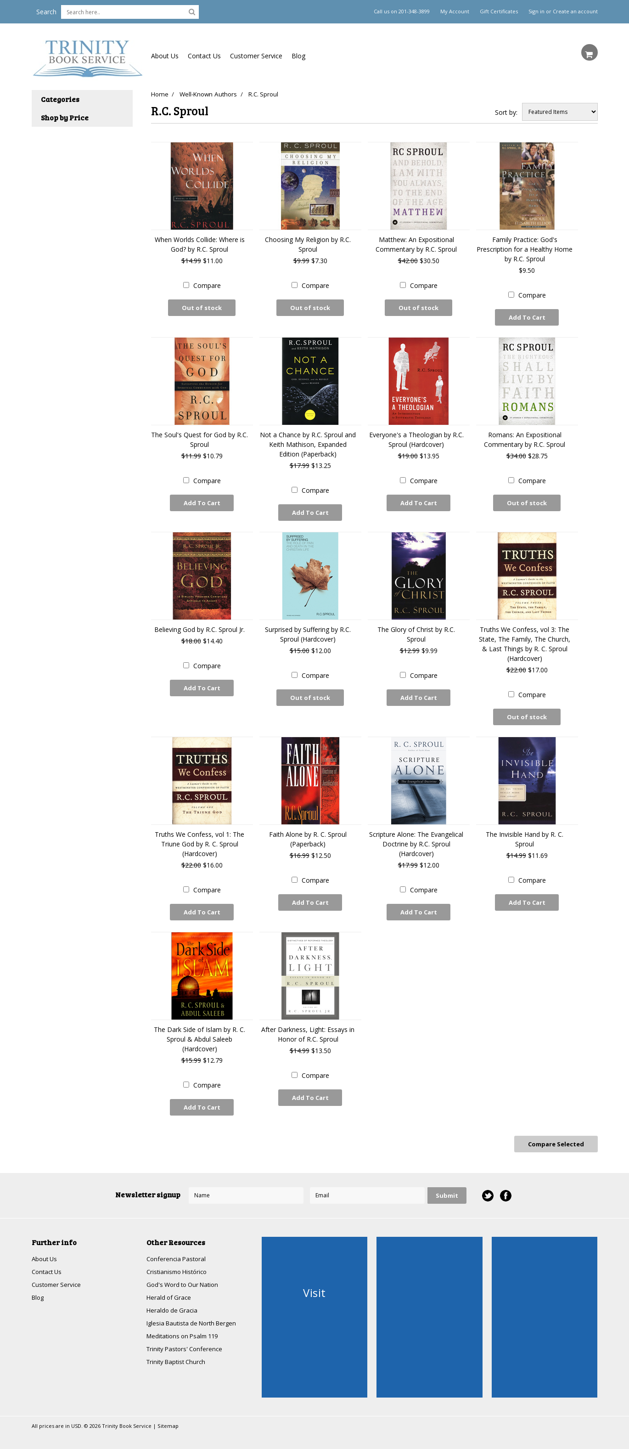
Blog (298, 55)
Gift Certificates (499, 11)
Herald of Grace (169, 1286)
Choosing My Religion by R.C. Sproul (308, 244)
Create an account (575, 11)
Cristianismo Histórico (179, 1259)
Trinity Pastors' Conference (186, 1339)
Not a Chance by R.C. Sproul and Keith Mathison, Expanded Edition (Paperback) (308, 442)
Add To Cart (527, 317)
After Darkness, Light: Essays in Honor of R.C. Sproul (307, 1025)
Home (159, 94)
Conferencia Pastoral (177, 1246)
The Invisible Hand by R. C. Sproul (524, 832)
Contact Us (204, 55)
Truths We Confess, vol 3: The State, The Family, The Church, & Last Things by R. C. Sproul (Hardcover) (524, 640)
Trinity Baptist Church (178, 1352)
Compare (207, 285)
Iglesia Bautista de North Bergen (195, 1312)
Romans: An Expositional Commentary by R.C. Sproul (524, 437)
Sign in (536, 11)
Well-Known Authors (209, 94)
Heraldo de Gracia (173, 1299)
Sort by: (506, 112)
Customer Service (256, 55)
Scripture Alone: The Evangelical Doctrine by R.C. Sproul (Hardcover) (416, 837)
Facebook (505, 1183)
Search (46, 11)
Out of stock (202, 308)
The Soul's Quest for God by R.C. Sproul (199, 437)
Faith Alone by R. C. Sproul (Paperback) (308, 832)
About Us (165, 55)
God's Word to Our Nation (185, 1273)
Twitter (487, 1183)
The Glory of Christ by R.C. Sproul (416, 630)
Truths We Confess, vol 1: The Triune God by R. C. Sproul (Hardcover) (199, 837)
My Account (454, 11)
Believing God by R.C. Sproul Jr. (199, 625)
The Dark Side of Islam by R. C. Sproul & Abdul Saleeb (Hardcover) (199, 1030)
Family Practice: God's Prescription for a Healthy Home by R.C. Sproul (525, 249)
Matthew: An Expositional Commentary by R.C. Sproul (416, 244)
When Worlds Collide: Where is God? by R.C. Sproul (200, 244)
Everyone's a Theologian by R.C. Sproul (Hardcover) (416, 437)
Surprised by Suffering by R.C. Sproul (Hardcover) (308, 630)
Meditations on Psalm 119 (185, 1326)
